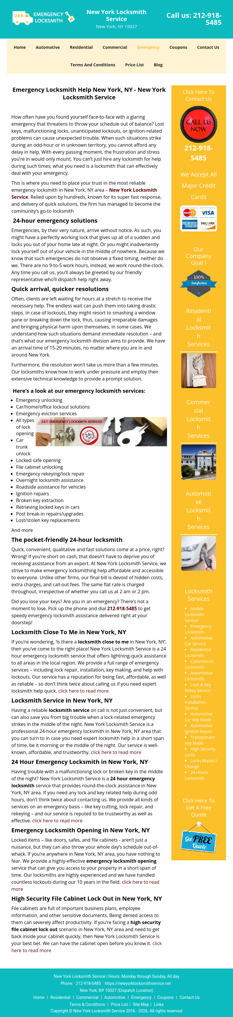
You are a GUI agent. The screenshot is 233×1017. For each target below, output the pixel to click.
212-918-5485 (207, 18)
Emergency (148, 47)
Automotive (48, 47)
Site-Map (141, 1004)
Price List (134, 65)
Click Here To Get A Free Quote (199, 807)
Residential (81, 47)
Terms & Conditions (87, 1004)
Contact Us (208, 47)
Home (20, 47)
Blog (158, 65)
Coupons (178, 47)
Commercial (115, 47)
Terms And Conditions (92, 65)
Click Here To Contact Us (199, 95)
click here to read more (83, 691)
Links (159, 1004)
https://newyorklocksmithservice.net (138, 983)
